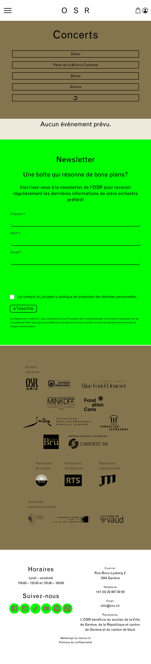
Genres (75, 87)
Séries (75, 76)
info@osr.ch (110, 606)
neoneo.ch (84, 638)
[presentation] (39, 278)
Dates (75, 54)
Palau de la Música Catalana (75, 65)
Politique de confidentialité (75, 642)
